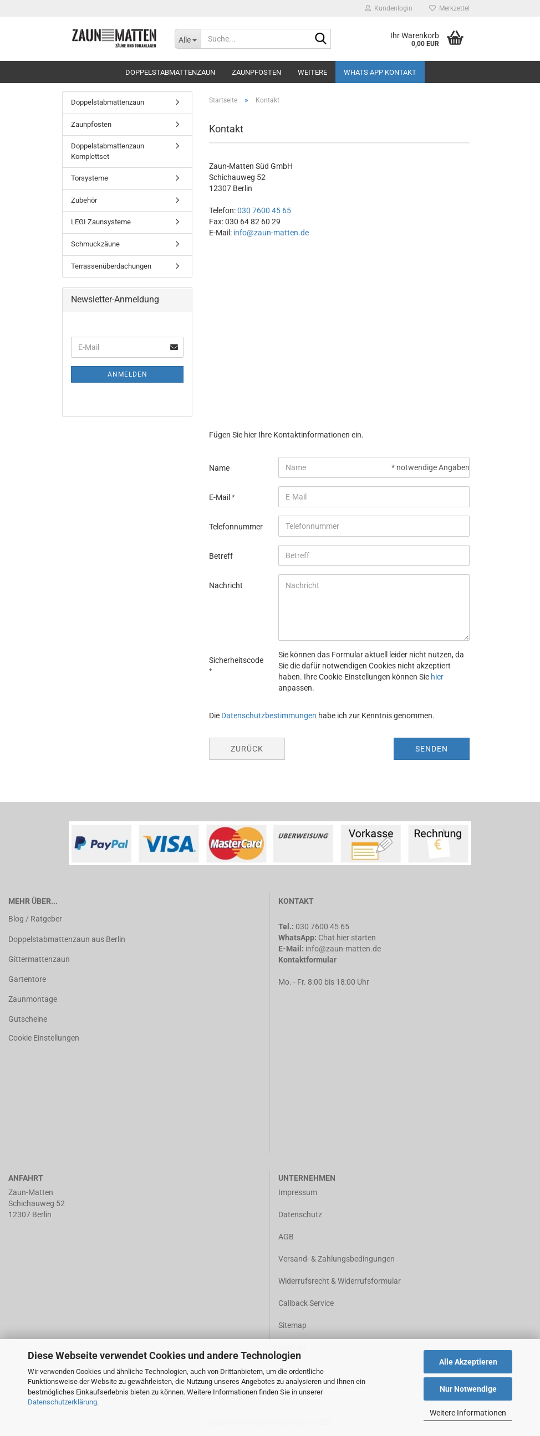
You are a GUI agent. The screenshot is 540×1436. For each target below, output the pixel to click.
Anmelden (127, 374)
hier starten (356, 937)
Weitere (312, 72)
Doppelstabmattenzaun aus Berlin (66, 939)
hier (437, 676)
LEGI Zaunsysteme (101, 222)
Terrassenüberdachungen (111, 266)
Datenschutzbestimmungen (269, 715)
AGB (286, 1236)
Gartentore (27, 979)
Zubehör (84, 200)
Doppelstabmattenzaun (170, 72)
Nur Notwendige (468, 1388)
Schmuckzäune (95, 244)
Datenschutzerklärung (62, 1402)
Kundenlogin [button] (388, 8)
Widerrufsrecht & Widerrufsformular (339, 1281)
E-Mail (220, 497)
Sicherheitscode (236, 660)
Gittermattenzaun (39, 959)
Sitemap (292, 1325)
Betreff (221, 556)
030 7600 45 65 (264, 210)
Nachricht (226, 585)
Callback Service (306, 1303)
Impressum (297, 1192)
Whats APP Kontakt (380, 72)
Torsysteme (89, 178)
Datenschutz (300, 1214)
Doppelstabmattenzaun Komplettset (107, 151)
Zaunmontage (32, 999)
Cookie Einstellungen (43, 1037)
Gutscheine (27, 1019)
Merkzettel (449, 8)
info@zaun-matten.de (271, 232)
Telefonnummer (236, 526)
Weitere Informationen (468, 1412)
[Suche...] (188, 39)
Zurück (247, 748)
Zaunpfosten (256, 72)
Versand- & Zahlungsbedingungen (336, 1258)
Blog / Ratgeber (35, 918)
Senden (431, 748)
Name (219, 468)
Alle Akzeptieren (468, 1361)
